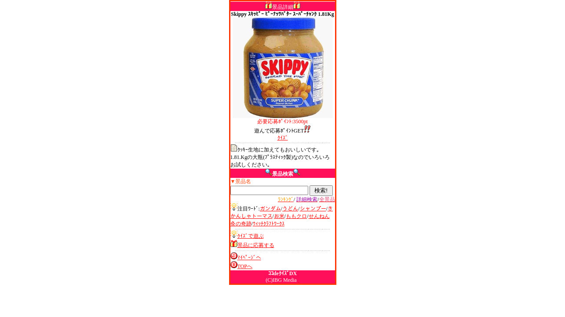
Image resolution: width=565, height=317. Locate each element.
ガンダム (270, 209)
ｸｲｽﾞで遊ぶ (250, 236)
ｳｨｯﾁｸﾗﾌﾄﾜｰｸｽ (268, 224)
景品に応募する (255, 245)
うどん (290, 209)
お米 (279, 216)
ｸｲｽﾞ (282, 138)
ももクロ (296, 216)
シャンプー (313, 209)
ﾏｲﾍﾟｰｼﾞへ (249, 257)
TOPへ (244, 266)
